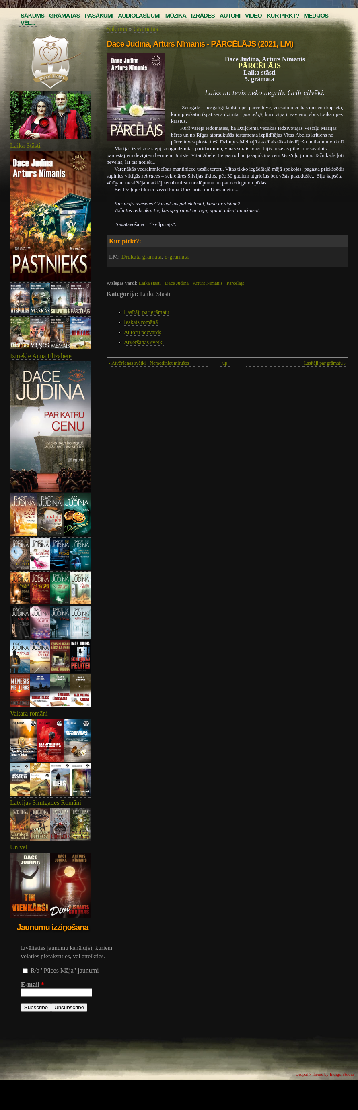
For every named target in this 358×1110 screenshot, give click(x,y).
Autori (230, 15)
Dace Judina (177, 283)
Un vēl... (21, 847)
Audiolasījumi (139, 15)
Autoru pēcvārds (142, 332)
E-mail (32, 984)
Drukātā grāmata (141, 256)
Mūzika (175, 15)
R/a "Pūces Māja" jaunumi (65, 970)
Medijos (316, 15)
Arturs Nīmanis (207, 283)
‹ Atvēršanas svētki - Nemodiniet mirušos (149, 363)
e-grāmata (177, 256)
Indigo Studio (342, 1074)
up (224, 363)
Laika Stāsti (25, 145)
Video (253, 15)
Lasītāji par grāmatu (146, 312)
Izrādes (203, 15)
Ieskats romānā (141, 322)
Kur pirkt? (283, 15)
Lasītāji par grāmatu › (325, 363)
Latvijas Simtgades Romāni (45, 802)
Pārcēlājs (235, 283)
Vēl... (28, 22)
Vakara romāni (29, 713)
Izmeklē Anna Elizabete (41, 356)
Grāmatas (64, 15)
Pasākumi (98, 15)
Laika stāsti (150, 283)
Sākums (32, 15)
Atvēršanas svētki (144, 342)
